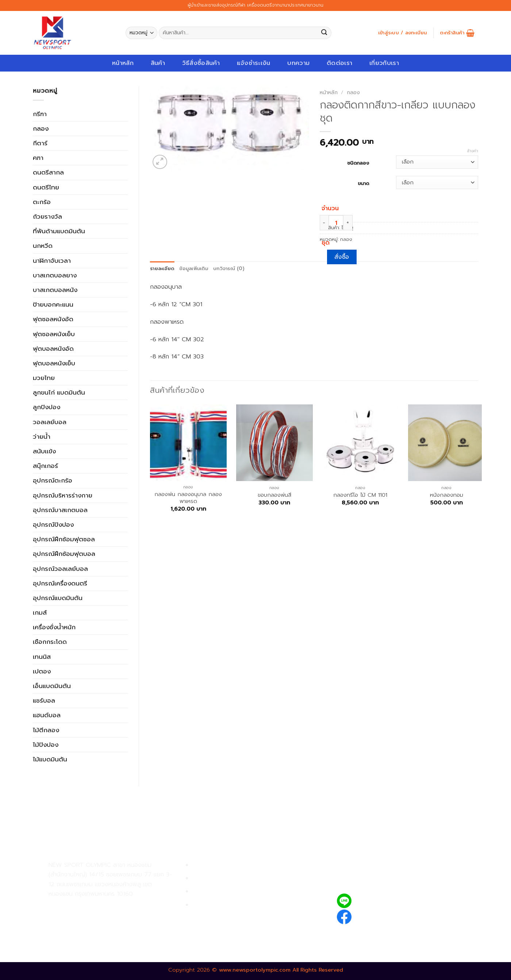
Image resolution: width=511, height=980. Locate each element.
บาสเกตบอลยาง (55, 275)
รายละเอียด (162, 268)
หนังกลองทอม (446, 495)
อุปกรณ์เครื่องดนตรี (60, 583)
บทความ (298, 63)
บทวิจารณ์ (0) (228, 268)
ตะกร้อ (42, 202)
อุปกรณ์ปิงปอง (53, 524)
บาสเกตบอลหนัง (55, 290)
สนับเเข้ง (44, 451)
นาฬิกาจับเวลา (52, 260)
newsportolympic (382, 915)
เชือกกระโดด (50, 641)
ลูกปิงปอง (46, 407)
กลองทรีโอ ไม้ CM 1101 (360, 495)
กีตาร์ (40, 143)
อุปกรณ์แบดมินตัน (57, 598)
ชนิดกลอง (358, 162)
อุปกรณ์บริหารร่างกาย (62, 495)
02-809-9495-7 (91, 906)
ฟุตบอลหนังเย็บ (54, 363)
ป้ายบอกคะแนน (53, 304)
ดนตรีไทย (46, 187)
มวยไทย (44, 378)
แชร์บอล (44, 700)
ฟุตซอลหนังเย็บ (54, 334)
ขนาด (363, 183)
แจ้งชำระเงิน (253, 63)
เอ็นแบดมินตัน (52, 686)
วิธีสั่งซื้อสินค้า (201, 63)
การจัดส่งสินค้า (212, 891)
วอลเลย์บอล (49, 422)
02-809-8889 (87, 922)
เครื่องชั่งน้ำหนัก (54, 627)
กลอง (41, 128)
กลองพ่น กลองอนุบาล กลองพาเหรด (188, 498)
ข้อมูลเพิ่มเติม (193, 268)
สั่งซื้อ (341, 257)
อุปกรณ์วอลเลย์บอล (60, 568)
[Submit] (324, 33)
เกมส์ (40, 612)
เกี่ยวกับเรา (384, 63)
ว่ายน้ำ (41, 436)
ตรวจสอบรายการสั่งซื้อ (223, 905)
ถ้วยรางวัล (47, 216)
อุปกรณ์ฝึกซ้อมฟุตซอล (64, 539)
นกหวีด (43, 245)
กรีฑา (40, 114)
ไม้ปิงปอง (45, 744)
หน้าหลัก (123, 63)
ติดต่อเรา (339, 63)
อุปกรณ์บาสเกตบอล (60, 510)
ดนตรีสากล (48, 172)
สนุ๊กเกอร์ (45, 465)
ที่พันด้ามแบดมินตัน (59, 231)
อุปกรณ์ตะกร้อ (52, 480)
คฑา (38, 157)
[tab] (162, 268)
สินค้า (158, 63)
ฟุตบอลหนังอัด (53, 348)
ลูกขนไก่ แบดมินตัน (59, 392)
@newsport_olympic (387, 900)
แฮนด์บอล (47, 715)
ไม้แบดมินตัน (50, 759)
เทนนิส (42, 656)
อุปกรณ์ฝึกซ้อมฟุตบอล (64, 553)
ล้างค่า (472, 151)
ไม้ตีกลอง (46, 730)
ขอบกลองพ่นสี (274, 495)
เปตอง (42, 671)
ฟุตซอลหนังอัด (53, 319)
